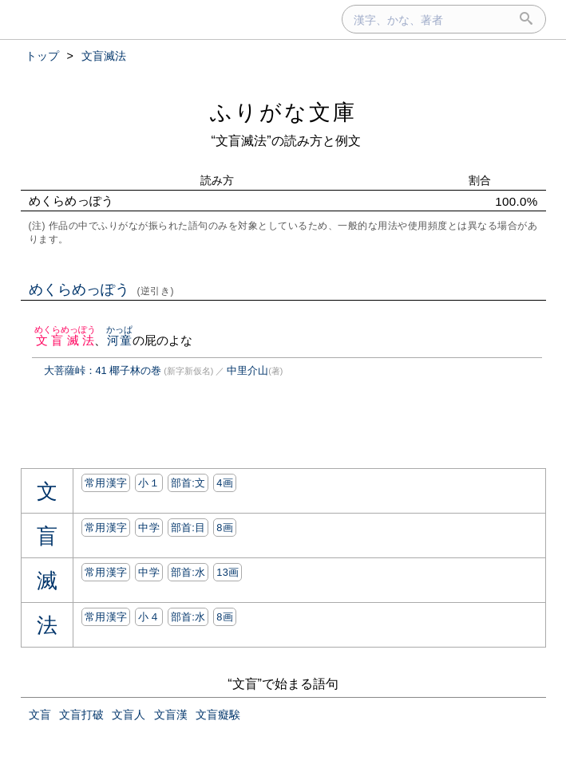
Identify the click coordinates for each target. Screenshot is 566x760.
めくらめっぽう (102, 289)
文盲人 (128, 714)
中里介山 (247, 370)
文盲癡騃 (218, 714)
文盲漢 (171, 714)
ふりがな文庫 (283, 112)
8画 (224, 528)
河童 (119, 340)
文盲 (40, 714)
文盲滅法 (65, 340)
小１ (149, 483)
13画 (227, 572)
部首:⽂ (188, 483)
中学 (149, 528)
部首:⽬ (188, 528)
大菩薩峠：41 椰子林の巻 (103, 370)
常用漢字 (106, 483)
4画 (224, 483)
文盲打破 (81, 714)
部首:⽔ (188, 572)
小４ (149, 617)
